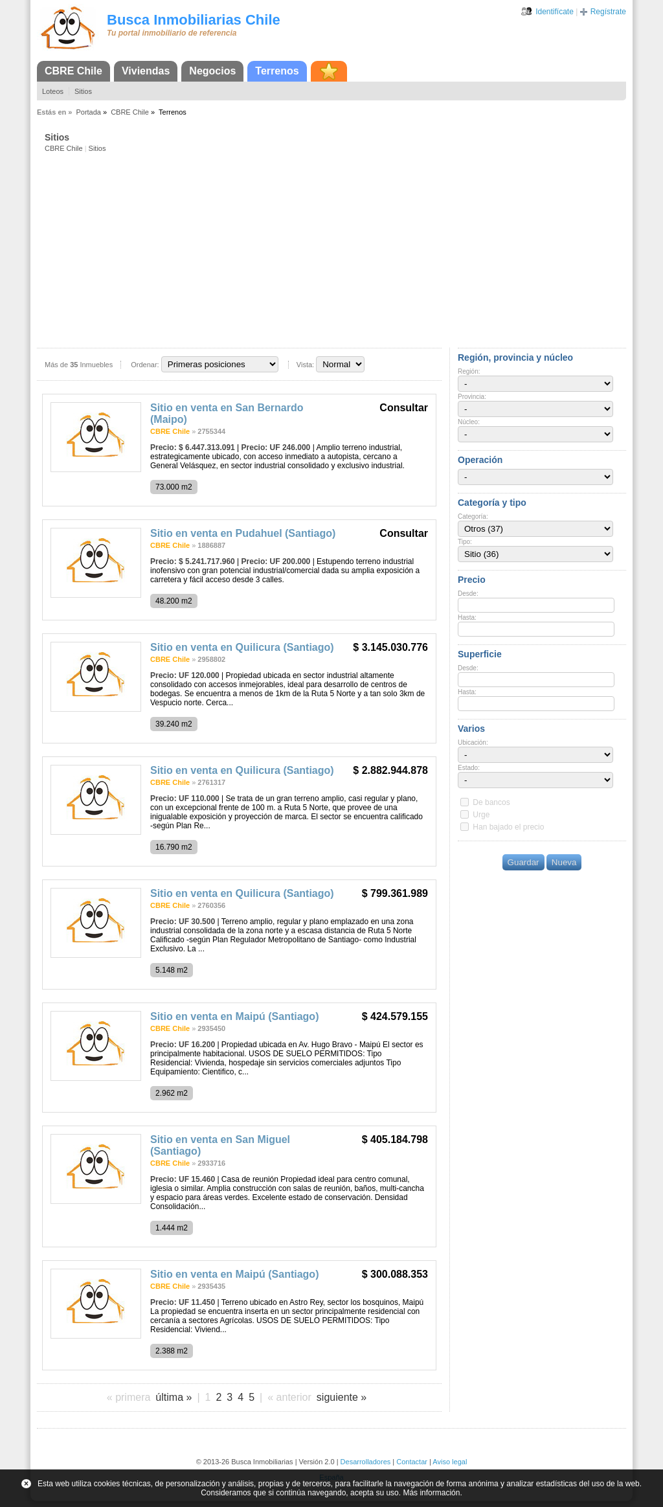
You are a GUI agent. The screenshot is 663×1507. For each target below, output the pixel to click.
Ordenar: (145, 364)
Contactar (411, 1462)
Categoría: (473, 516)
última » (173, 1397)
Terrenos (276, 70)
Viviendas (146, 70)
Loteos (52, 91)
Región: (469, 371)
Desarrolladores (366, 1462)
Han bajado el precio (508, 827)
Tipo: (465, 541)
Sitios (83, 91)
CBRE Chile (73, 70)
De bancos (491, 802)
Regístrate (608, 11)
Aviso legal (450, 1462)
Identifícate (554, 11)
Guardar (523, 862)
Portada (88, 112)
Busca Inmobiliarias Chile (193, 20)
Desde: (468, 593)
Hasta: (467, 617)
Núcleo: (469, 421)
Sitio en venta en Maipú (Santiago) (234, 1016)
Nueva (564, 862)
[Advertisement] (335, 249)
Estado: (469, 767)
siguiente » (341, 1397)
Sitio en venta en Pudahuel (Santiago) (242, 533)
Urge (481, 814)
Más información (431, 1492)
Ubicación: (473, 742)
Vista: (305, 364)
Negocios (212, 70)
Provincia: (472, 396)
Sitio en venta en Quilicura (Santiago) (242, 647)
